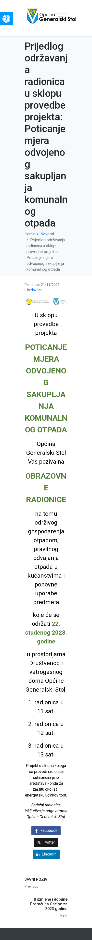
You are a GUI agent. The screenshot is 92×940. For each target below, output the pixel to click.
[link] (6, 18)
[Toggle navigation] (60, 18)
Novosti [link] (36, 290)
